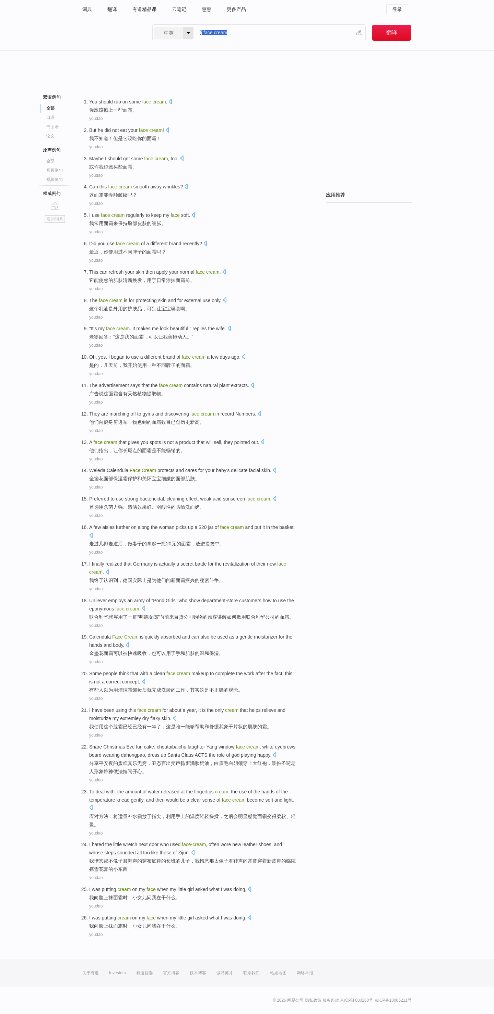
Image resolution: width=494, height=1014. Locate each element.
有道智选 (144, 972)
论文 (50, 136)
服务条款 (330, 1000)
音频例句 (54, 170)
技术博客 (198, 972)
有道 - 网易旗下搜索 (110, 32)
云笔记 (179, 9)
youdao (96, 118)
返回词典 (55, 219)
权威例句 (52, 193)
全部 (50, 108)
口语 (50, 117)
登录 (397, 9)
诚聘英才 (224, 972)
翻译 (112, 9)
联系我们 (251, 972)
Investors (117, 972)
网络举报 (305, 972)
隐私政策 (313, 1000)
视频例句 (54, 179)
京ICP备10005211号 (393, 1000)
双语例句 (52, 97)
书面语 (52, 126)
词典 (87, 9)
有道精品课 (144, 9)
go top (55, 206)
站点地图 (278, 972)
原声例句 (52, 149)
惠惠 (206, 9)
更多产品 (236, 9)
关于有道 (90, 972)
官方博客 (171, 972)
